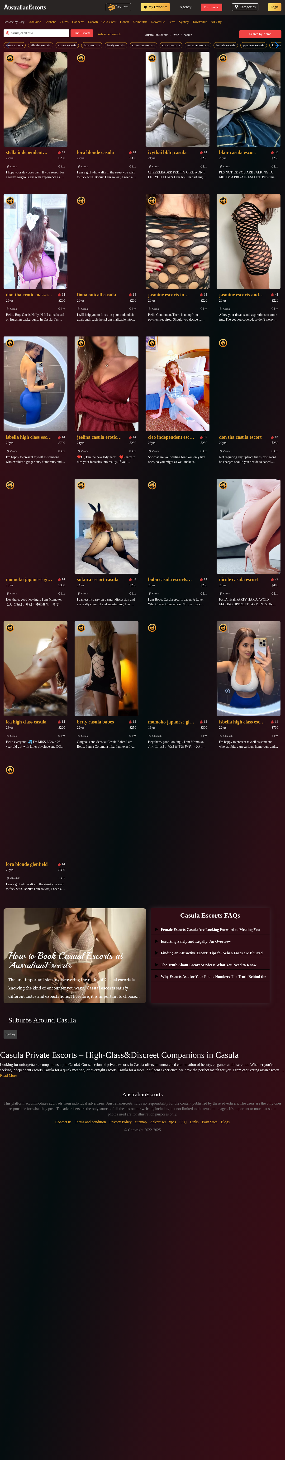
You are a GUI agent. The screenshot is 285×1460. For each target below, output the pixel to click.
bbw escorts (92, 45)
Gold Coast (108, 22)
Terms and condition (90, 1122)
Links (194, 1122)
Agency (185, 7)
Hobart (124, 22)
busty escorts (116, 45)
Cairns (64, 22)
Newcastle (158, 22)
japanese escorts (254, 45)
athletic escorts (41, 45)
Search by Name (260, 34)
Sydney (184, 22)
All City (216, 22)
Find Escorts (81, 33)
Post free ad (211, 7)
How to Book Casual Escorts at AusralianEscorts (65, 960)
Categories (245, 7)
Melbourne (140, 22)
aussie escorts (67, 45)
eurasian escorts (198, 45)
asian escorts (14, 45)
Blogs (225, 1122)
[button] (276, 45)
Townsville (200, 22)
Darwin (93, 22)
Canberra (78, 22)
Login (275, 7)
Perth (172, 22)
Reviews (118, 7)
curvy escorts (171, 45)
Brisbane (50, 22)
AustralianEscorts (157, 35)
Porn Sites (209, 1122)
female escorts (225, 45)
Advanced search (109, 34)
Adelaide (35, 22)
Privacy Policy (120, 1122)
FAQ (183, 1122)
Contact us (63, 1122)
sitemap (141, 1122)
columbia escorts (143, 45)
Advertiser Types (163, 1122)
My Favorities (155, 7)
